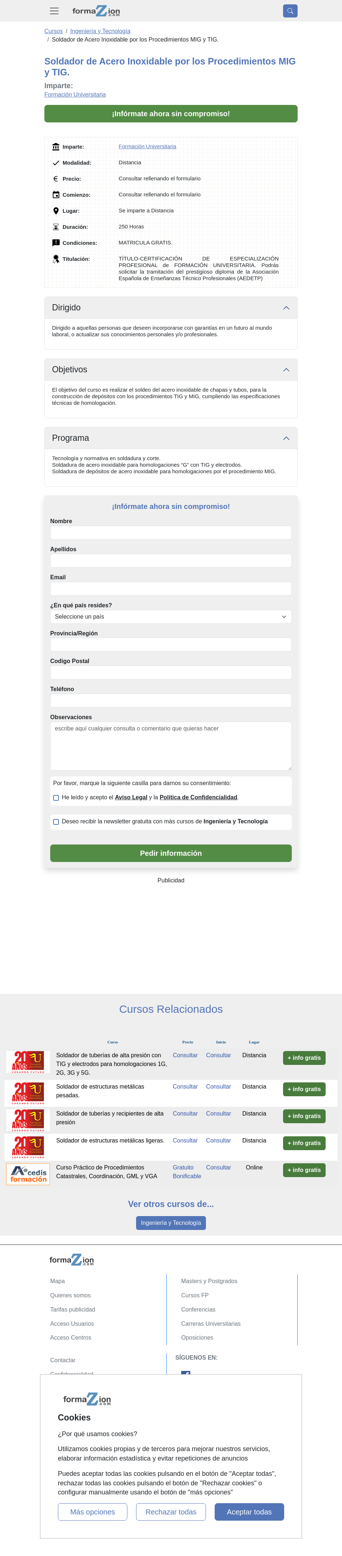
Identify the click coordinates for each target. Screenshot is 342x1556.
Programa (70, 438)
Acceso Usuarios (72, 1324)
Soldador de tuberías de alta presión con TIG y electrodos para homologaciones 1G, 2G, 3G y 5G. (111, 1064)
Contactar (62, 1360)
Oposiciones (197, 1337)
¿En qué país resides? (81, 605)
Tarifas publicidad (72, 1309)
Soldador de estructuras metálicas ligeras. (110, 1140)
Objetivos (69, 369)
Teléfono (62, 689)
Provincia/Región (74, 633)
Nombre (61, 521)
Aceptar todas (249, 1512)
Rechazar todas (171, 1512)
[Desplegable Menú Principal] (54, 11)
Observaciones (71, 717)
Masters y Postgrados (209, 1281)
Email (58, 577)
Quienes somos (70, 1295)
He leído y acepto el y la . (150, 797)
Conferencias (198, 1309)
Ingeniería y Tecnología (171, 1223)
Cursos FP (195, 1295)
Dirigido (66, 307)
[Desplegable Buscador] (290, 10)
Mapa (57, 1281)
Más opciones (92, 1512)
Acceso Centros (70, 1337)
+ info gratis (304, 1058)
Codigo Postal (70, 661)
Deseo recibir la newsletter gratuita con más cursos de (165, 821)
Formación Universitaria (75, 94)
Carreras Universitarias (211, 1324)
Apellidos (63, 549)
